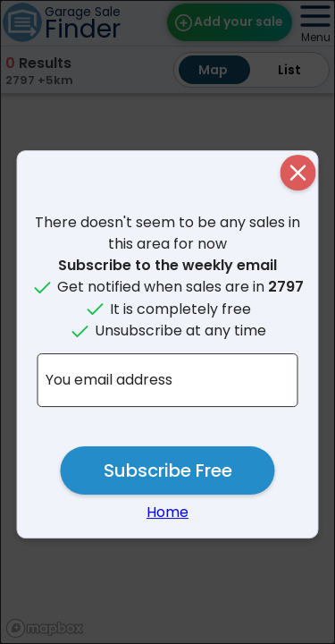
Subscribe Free (168, 470)
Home (167, 512)
